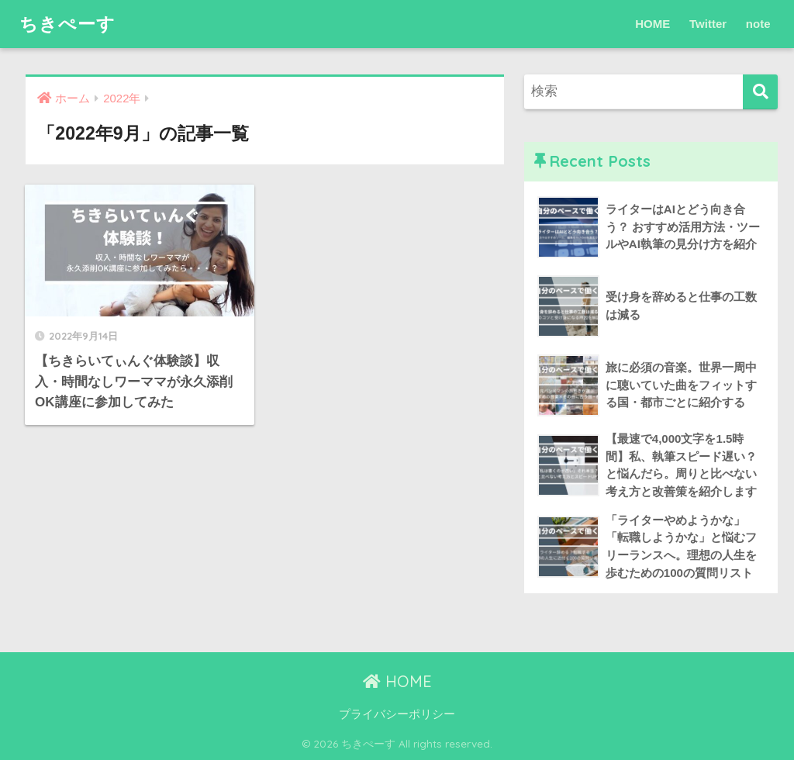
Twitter (708, 23)
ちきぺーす (67, 23)
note (758, 23)
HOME (652, 23)
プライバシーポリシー (397, 714)
